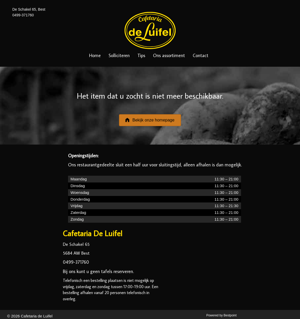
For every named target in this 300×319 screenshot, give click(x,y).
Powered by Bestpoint (221, 315)
